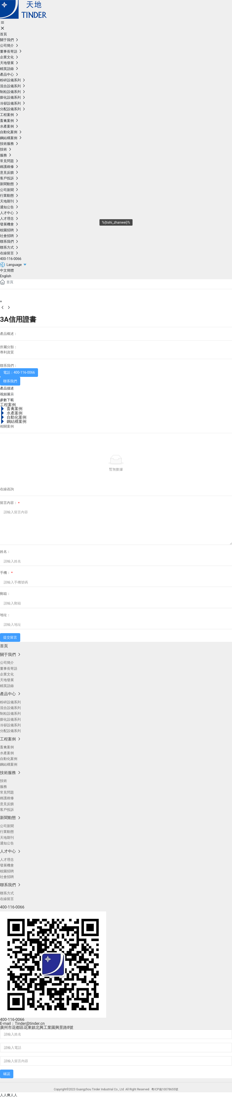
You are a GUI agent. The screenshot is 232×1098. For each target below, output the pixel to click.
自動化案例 (16, 417)
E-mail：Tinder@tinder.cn (22, 1023)
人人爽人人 (8, 1095)
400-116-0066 (12, 1019)
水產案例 (14, 413)
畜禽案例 (14, 408)
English (5, 276)
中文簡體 (7, 270)
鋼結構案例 (16, 421)
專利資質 (7, 352)
